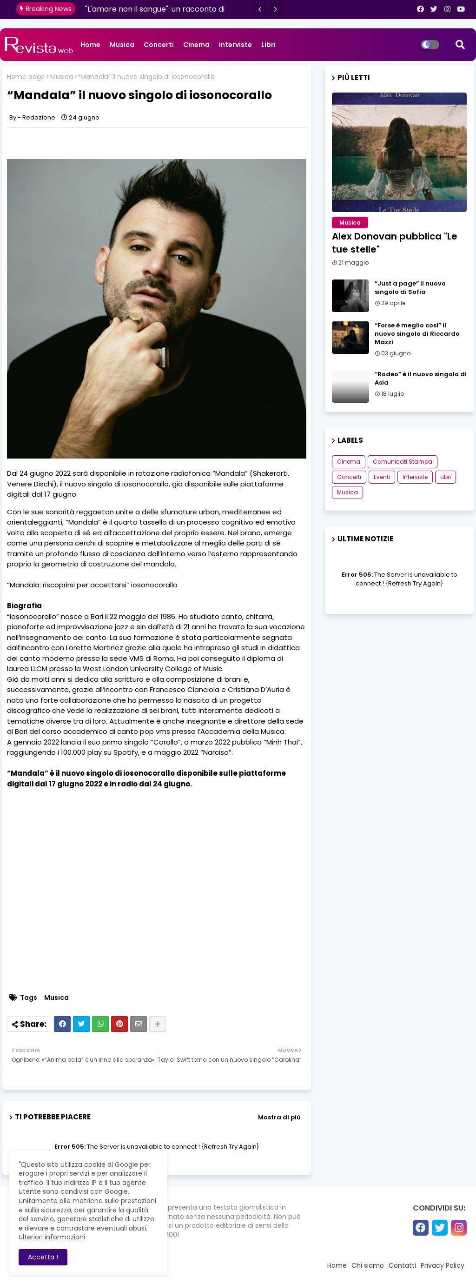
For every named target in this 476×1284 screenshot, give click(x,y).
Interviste (235, 44)
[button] (260, 9)
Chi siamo (367, 1265)
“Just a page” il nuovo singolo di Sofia (410, 287)
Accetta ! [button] (43, 1257)
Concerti (159, 44)
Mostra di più (279, 1117)
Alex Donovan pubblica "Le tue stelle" (394, 243)
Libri (268, 44)
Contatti (402, 1265)
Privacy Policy (442, 1265)
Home (90, 44)
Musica (122, 44)
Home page (26, 77)
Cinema (196, 44)
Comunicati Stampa (402, 462)
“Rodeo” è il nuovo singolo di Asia (421, 378)
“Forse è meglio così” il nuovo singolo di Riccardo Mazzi (417, 333)
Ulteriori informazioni (52, 1237)
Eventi (382, 477)
